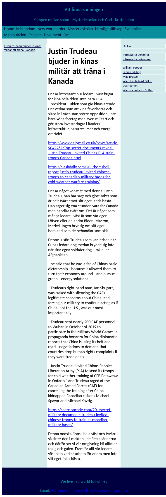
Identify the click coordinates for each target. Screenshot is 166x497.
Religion (35, 34)
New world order (52, 28)
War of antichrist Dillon (137, 81)
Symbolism (133, 28)
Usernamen (130, 86)
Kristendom (25, 28)
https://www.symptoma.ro (106, 490)
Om (66, 34)
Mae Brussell (131, 77)
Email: (45, 490)
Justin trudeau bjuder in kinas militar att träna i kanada (22, 48)
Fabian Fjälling (132, 72)
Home (9, 28)
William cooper (132, 68)
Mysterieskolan (80, 28)
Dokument (52, 34)
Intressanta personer (136, 55)
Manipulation (15, 34)
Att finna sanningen (67, 490)
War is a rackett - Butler (138, 90)
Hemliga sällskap (108, 28)
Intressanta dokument (137, 59)
